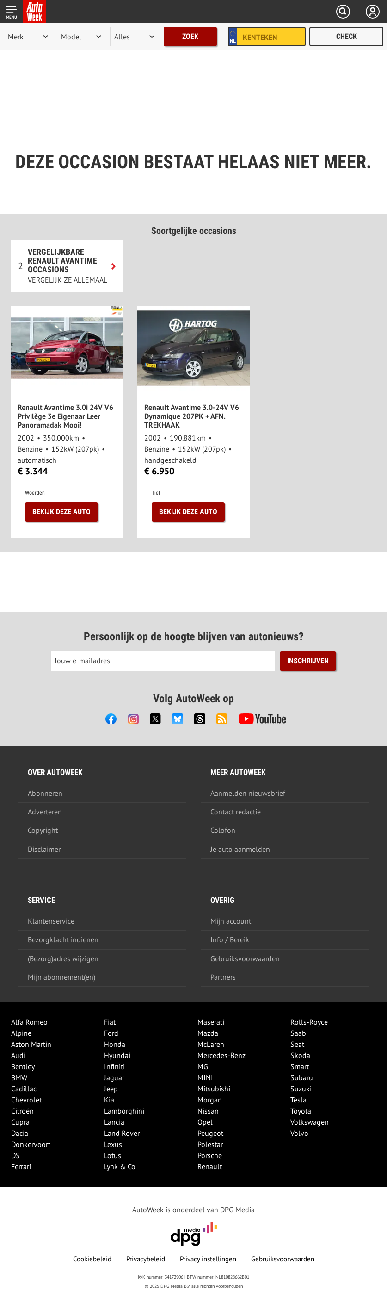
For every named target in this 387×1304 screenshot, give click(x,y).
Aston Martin (31, 1044)
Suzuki (301, 1088)
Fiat (110, 1022)
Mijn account (230, 921)
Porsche (209, 1155)
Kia (109, 1099)
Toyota (300, 1110)
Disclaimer (44, 849)
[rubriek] (135, 36)
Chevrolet (26, 1099)
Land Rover (122, 1133)
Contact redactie (235, 811)
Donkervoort (30, 1144)
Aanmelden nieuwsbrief (247, 793)
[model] (82, 36)
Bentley (23, 1066)
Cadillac (24, 1088)
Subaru (301, 1077)
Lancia (114, 1122)
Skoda (300, 1055)
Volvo (299, 1133)
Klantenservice (51, 921)
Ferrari (21, 1166)
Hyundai (117, 1055)
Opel (205, 1122)
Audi (18, 1055)
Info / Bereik (229, 939)
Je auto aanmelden (240, 849)
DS (15, 1155)
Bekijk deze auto (61, 511)
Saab (298, 1033)
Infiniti (114, 1066)
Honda (114, 1044)
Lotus (112, 1155)
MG (202, 1066)
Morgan (209, 1099)
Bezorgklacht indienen (63, 939)
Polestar (210, 1144)
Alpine (21, 1033)
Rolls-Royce (309, 1022)
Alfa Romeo (29, 1022)
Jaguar (114, 1077)
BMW (19, 1077)
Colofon (222, 830)
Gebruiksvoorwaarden (245, 958)
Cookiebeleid (92, 1258)
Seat (297, 1044)
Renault (209, 1166)
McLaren (210, 1044)
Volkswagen (309, 1122)
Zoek (190, 36)
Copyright (43, 830)
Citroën (22, 1110)
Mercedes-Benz (221, 1055)
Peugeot (210, 1133)
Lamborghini (124, 1110)
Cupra (20, 1122)
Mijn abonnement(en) (61, 977)
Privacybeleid (145, 1258)
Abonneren (45, 793)
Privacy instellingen (208, 1258)
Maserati (210, 1022)
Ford (111, 1033)
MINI (205, 1077)
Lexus (113, 1144)
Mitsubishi (213, 1088)
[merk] (29, 36)
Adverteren (45, 811)
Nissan (208, 1110)
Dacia (19, 1133)
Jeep (111, 1088)
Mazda (207, 1033)
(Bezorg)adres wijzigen (63, 958)
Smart (299, 1066)
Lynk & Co (119, 1166)
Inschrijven (308, 660)
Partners (223, 977)
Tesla (298, 1099)
